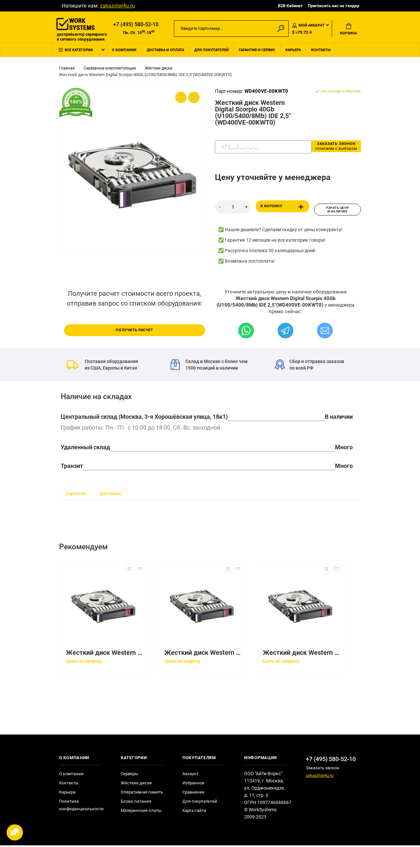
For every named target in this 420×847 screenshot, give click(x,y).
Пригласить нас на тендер (333, 5)
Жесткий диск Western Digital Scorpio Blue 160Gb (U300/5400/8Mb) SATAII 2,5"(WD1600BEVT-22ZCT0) (203, 654)
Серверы (129, 775)
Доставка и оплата (165, 53)
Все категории (75, 53)
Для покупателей (211, 53)
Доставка (110, 495)
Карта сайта (194, 812)
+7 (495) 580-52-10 (135, 25)
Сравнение (193, 793)
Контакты (321, 53)
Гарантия (76, 495)
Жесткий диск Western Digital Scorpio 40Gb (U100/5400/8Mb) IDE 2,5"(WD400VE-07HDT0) (105, 654)
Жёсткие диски (136, 784)
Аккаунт (190, 775)
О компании (124, 53)
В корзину (283, 210)
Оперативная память (142, 793)
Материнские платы (141, 812)
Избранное (193, 784)
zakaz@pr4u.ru (117, 5)
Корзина (348, 30)
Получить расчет (134, 331)
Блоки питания (136, 802)
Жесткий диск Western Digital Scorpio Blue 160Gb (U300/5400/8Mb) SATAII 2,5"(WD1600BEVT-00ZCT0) (302, 654)
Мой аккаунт (308, 26)
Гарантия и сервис (257, 53)
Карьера (293, 53)
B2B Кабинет (290, 5)
